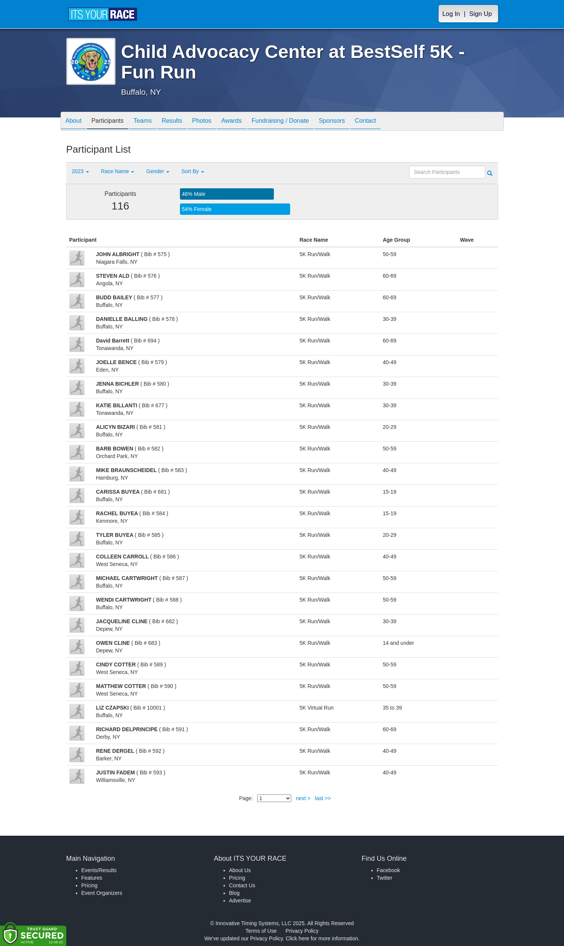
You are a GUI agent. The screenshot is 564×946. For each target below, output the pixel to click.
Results (181, 121)
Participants (111, 121)
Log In (451, 13)
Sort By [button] (192, 171)
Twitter (384, 878)
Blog (234, 893)
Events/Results (99, 870)
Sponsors (354, 121)
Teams (150, 121)
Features (91, 878)
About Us (240, 870)
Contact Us (242, 885)
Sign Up (480, 13)
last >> (323, 798)
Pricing (89, 885)
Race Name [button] (117, 171)
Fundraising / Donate (299, 121)
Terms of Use (261, 931)
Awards (247, 121)
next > (303, 798)
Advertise (240, 901)
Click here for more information (322, 938)
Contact (391, 121)
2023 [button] (80, 171)
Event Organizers (101, 893)
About (75, 121)
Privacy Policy (302, 931)
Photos (214, 121)
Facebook (388, 870)
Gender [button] (157, 171)
